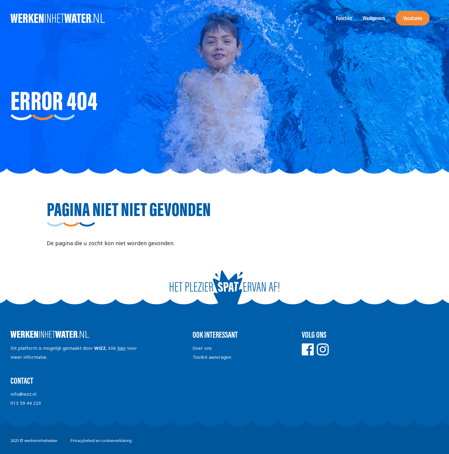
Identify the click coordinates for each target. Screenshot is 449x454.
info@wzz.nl (23, 394)
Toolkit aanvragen (212, 357)
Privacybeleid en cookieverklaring (101, 440)
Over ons (202, 348)
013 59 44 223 (25, 403)
